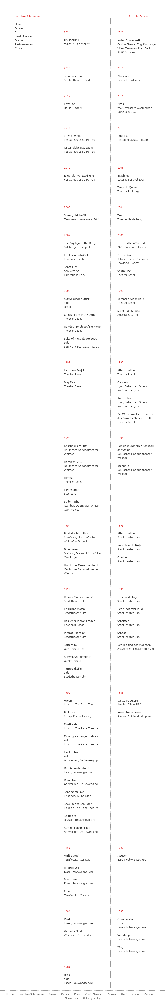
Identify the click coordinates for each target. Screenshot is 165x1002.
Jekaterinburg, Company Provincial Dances (132, 259)
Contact (20, 48)
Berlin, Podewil (73, 106)
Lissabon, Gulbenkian (77, 794)
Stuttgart (71, 492)
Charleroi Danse (79, 623)
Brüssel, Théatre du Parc (79, 818)
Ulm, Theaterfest (74, 647)
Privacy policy (92, 998)
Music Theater (24, 36)
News (18, 24)
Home (10, 994)
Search (133, 16)
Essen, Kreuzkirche (129, 78)
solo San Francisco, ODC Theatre (81, 342)
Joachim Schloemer (27, 16)
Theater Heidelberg (129, 217)
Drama (19, 40)
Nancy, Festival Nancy (77, 714)
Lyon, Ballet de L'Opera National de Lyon (132, 386)
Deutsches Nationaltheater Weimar (81, 450)
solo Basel (77, 303)
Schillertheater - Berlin (78, 78)
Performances (24, 44)
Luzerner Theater (76, 257)
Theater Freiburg (128, 189)
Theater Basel (126, 273)
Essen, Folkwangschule (78, 770)
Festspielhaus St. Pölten (79, 138)
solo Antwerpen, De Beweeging (81, 756)
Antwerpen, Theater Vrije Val (135, 647)
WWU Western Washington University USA (134, 108)
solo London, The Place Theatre (81, 740)
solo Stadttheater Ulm (75, 673)
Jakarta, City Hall (128, 313)
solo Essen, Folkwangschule (131, 923)
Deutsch (145, 16)
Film (17, 32)
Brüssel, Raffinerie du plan (134, 714)
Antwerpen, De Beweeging (81, 782)
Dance (19, 28)
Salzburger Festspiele (80, 245)
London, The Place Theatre (81, 702)
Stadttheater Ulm (128, 535)
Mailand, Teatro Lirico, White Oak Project (82, 553)
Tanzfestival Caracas (77, 857)
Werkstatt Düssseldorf (78, 933)
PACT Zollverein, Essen (131, 245)
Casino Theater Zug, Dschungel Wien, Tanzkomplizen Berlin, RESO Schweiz (136, 46)
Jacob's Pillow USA (129, 702)
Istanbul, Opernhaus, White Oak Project (81, 505)
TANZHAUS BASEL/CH (78, 42)
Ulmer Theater (77, 659)
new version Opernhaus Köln (74, 271)
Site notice (71, 998)
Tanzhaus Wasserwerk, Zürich (82, 217)
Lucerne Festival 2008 (131, 177)
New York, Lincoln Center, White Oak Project (80, 537)
